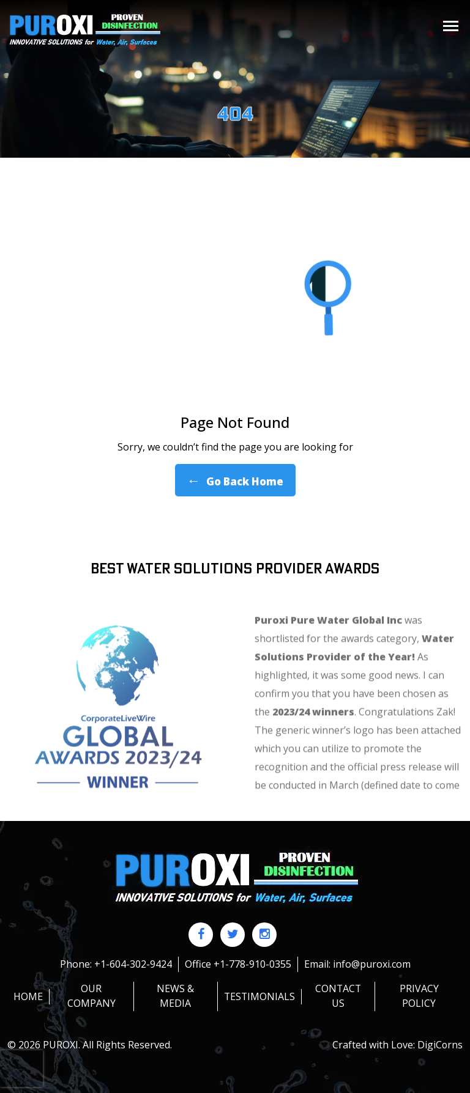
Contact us (338, 996)
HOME (28, 996)
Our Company (91, 996)
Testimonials (258, 996)
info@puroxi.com (372, 964)
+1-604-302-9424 (133, 964)
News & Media (174, 996)
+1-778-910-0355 (252, 964)
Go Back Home (235, 480)
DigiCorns (440, 1044)
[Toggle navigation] (450, 26)
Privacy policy (419, 996)
